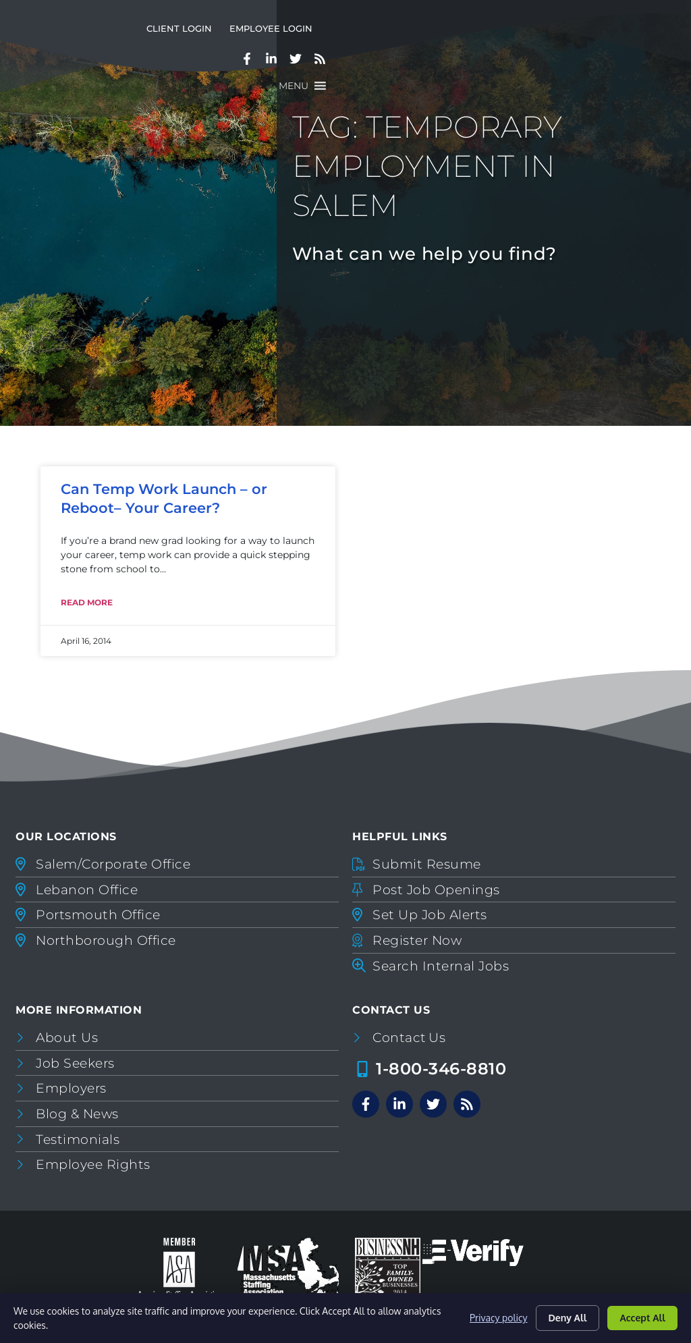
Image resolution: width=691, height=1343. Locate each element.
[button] (639, 69)
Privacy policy (498, 1317)
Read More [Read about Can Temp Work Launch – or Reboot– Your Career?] (87, 602)
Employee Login (524, 39)
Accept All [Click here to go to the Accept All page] (642, 1317)
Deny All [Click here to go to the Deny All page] (568, 1317)
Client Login (432, 39)
